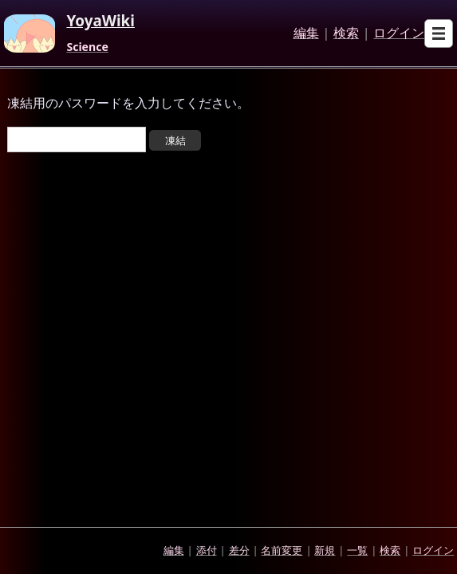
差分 (239, 550)
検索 (346, 33)
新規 (324, 550)
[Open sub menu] (438, 33)
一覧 (357, 550)
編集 (306, 33)
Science (87, 47)
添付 (206, 550)
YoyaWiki (100, 21)
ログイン (398, 33)
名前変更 (281, 550)
